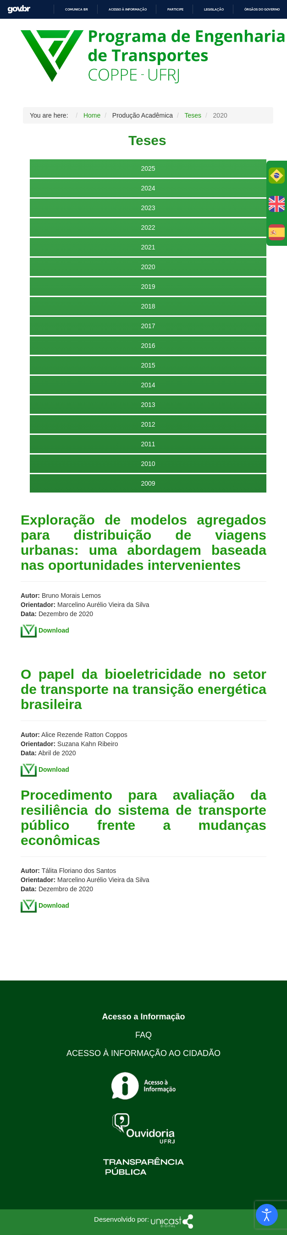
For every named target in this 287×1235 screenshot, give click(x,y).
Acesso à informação (128, 9)
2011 (148, 444)
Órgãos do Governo (262, 9)
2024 (148, 188)
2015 (148, 365)
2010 (148, 463)
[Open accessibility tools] (267, 1215)
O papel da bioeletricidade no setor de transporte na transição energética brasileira (143, 689)
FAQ (143, 1035)
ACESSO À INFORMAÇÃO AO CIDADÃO (143, 1053)
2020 (148, 267)
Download (54, 630)
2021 (148, 247)
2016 (148, 345)
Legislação (214, 9)
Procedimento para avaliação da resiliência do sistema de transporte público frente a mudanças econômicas (143, 817)
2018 (148, 306)
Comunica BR (76, 9)
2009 (148, 483)
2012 (148, 424)
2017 (148, 326)
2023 (148, 207)
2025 (148, 168)
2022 (148, 227)
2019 (148, 286)
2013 (148, 404)
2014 (148, 385)
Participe (175, 9)
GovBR (18, 9)
